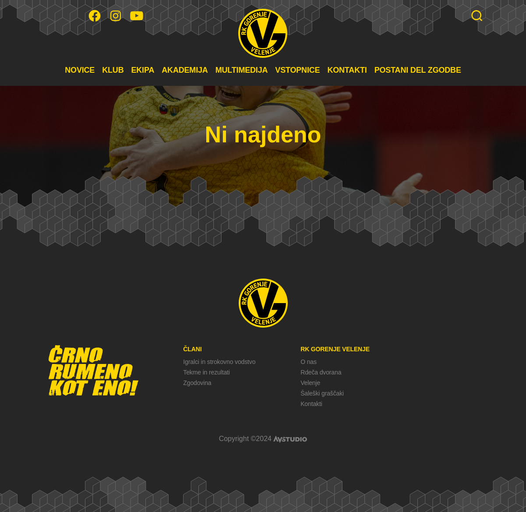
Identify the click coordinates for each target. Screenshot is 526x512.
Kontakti (311, 403)
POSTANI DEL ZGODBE (417, 70)
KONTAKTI (347, 70)
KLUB (113, 70)
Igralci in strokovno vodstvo (219, 361)
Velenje (310, 382)
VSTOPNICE (297, 70)
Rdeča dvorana (320, 372)
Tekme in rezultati (206, 372)
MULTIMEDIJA (241, 70)
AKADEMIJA (185, 70)
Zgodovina (197, 382)
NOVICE (80, 70)
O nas (308, 361)
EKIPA (142, 70)
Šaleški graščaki (322, 393)
